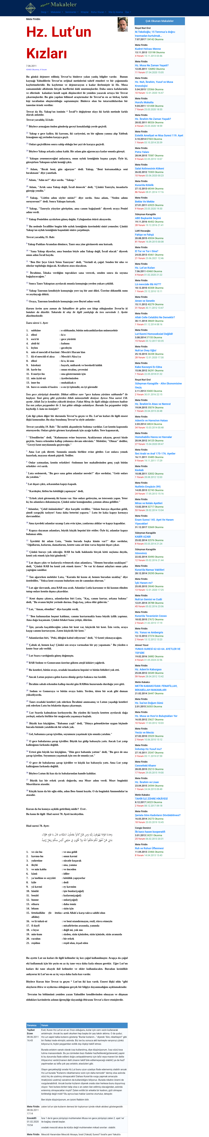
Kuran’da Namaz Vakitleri (149, 569)
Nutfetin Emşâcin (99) (148, 486)
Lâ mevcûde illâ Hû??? (148, 284)
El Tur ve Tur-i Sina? (146, 251)
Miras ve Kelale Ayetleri (148, 503)
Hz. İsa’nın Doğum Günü (149, 702)
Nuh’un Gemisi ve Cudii (148, 599)
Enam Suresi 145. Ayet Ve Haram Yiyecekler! (154, 521)
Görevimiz (141, 553)
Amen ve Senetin (145, 300)
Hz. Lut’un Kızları (145, 267)
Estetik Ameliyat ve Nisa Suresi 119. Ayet (159, 135)
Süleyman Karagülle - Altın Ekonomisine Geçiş (158, 385)
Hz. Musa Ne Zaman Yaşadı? (152, 65)
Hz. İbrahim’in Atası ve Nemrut (153, 403)
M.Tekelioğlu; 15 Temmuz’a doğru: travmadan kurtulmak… (155, 33)
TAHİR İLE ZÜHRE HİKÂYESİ (151, 798)
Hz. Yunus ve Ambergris (149, 632)
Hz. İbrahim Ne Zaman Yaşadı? (153, 118)
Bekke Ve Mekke (144, 201)
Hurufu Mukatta (144, 102)
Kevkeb (139, 470)
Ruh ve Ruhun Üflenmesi (149, 848)
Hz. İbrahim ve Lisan (147, 782)
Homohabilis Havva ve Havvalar (153, 437)
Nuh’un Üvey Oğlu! (145, 350)
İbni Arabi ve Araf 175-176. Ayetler (155, 453)
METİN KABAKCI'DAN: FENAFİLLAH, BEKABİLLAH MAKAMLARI (156, 687)
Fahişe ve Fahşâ (144, 234)
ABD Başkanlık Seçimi (148, 218)
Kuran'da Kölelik (144, 185)
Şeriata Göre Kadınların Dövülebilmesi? (158, 815)
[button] (45, 12)
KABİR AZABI (143, 536)
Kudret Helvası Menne (148, 48)
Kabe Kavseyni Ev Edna (148, 366)
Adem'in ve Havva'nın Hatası (151, 420)
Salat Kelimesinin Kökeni (149, 168)
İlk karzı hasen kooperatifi (150, 831)
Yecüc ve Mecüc (144, 732)
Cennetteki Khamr (145, 765)
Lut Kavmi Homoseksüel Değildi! (154, 333)
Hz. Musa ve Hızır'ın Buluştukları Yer (156, 715)
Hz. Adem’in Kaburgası (148, 669)
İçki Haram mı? (144, 582)
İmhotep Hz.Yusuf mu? (148, 749)
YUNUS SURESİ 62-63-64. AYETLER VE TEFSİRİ (157, 650)
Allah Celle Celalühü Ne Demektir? (155, 317)
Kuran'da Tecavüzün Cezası (151, 615)
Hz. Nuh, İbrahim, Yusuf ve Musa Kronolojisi (154, 83)
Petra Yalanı (142, 151)
